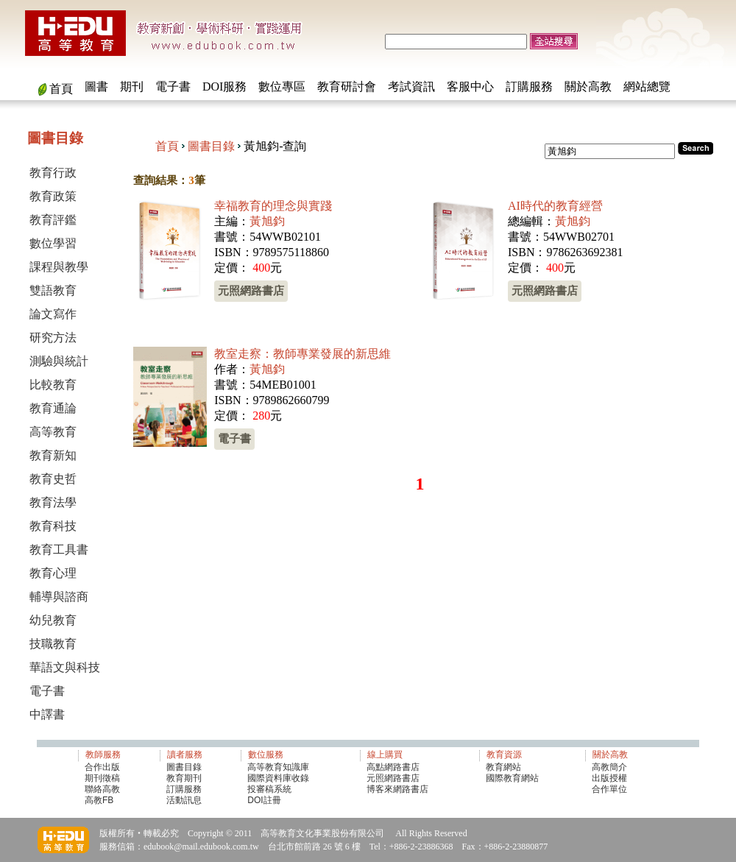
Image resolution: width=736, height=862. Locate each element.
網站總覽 (646, 86)
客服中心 (470, 86)
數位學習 (53, 243)
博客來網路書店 (397, 789)
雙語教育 (53, 290)
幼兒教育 (53, 620)
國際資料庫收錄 (278, 778)
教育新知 (53, 455)
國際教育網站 (512, 778)
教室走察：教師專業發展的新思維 (302, 353)
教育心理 (53, 573)
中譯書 (47, 714)
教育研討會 (346, 86)
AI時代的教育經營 (555, 205)
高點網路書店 (394, 767)
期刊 (132, 86)
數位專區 (281, 86)
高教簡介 (609, 767)
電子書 (173, 86)
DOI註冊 (263, 800)
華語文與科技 (64, 667)
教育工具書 (58, 549)
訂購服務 (529, 86)
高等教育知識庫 (278, 767)
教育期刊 (184, 778)
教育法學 (53, 502)
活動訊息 (184, 800)
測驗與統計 (58, 361)
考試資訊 (411, 86)
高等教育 (53, 431)
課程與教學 (58, 267)
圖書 (96, 86)
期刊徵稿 (102, 778)
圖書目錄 (211, 146)
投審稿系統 (269, 789)
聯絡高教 (102, 789)
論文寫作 (53, 314)
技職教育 (53, 643)
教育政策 (53, 196)
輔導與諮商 (58, 596)
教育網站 (503, 767)
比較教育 (53, 384)
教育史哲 (53, 479)
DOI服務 (224, 86)
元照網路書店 (251, 290)
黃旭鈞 (267, 221)
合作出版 (102, 767)
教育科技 (53, 526)
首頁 (61, 88)
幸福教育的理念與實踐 (273, 205)
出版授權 (609, 778)
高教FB (99, 800)
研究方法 (53, 337)
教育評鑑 (53, 219)
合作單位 (609, 789)
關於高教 (588, 86)
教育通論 (53, 408)
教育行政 (53, 172)
